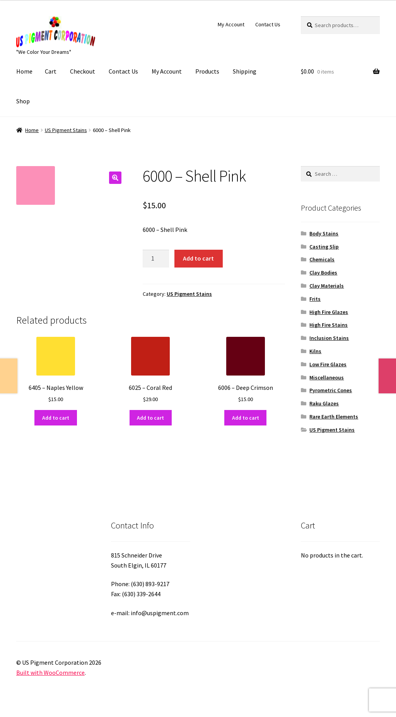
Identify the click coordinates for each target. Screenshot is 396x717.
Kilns (315, 351)
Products (207, 71)
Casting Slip (324, 246)
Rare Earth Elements (333, 416)
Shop (23, 101)
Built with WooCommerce (50, 672)
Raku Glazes (324, 403)
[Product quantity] (156, 259)
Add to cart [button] (55, 417)
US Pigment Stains (66, 130)
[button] (115, 178)
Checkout (82, 71)
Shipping (244, 71)
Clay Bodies (323, 272)
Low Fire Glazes (327, 364)
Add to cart (198, 258)
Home (24, 71)
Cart (50, 71)
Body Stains (323, 233)
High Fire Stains (328, 324)
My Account (231, 24)
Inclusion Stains (329, 337)
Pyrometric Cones (330, 390)
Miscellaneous (326, 377)
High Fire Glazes (328, 312)
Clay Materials (326, 285)
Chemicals (322, 259)
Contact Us (267, 24)
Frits (315, 298)
